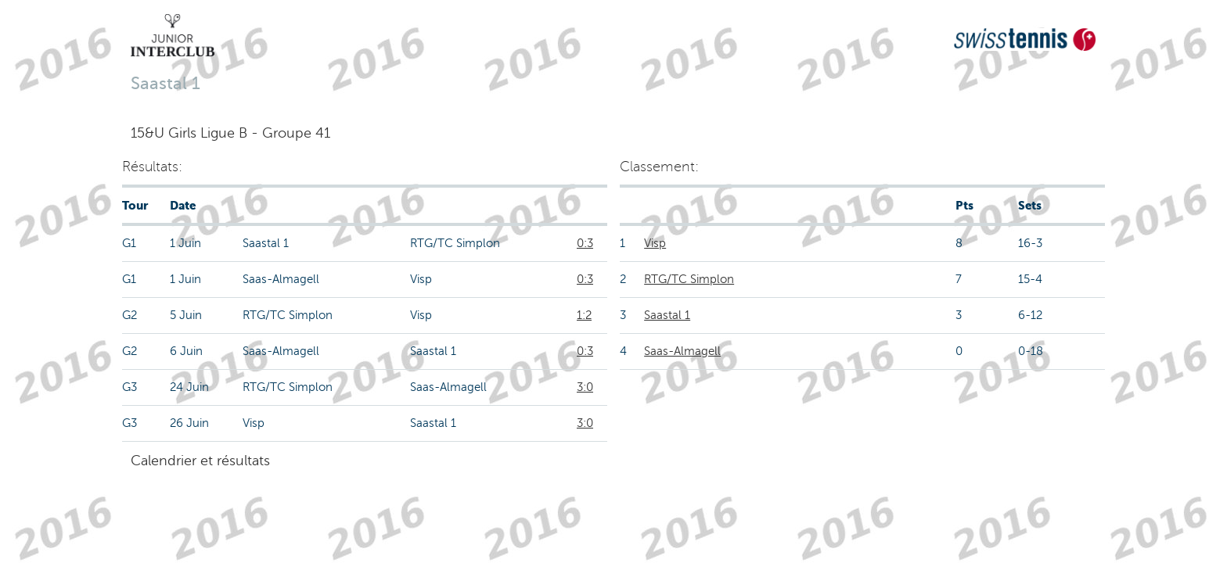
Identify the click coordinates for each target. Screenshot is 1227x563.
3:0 (585, 387)
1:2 (584, 315)
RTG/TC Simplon (689, 279)
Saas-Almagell (682, 351)
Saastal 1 (667, 315)
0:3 (585, 243)
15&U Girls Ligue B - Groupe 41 (230, 133)
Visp (655, 243)
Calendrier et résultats (200, 460)
